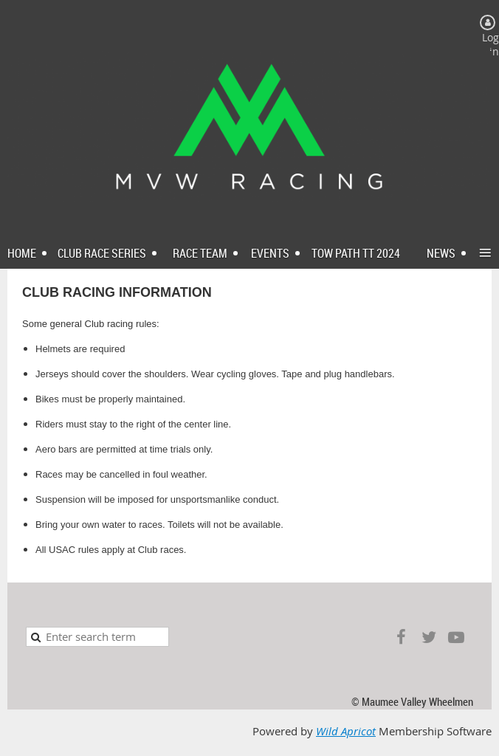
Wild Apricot (346, 731)
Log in (490, 44)
